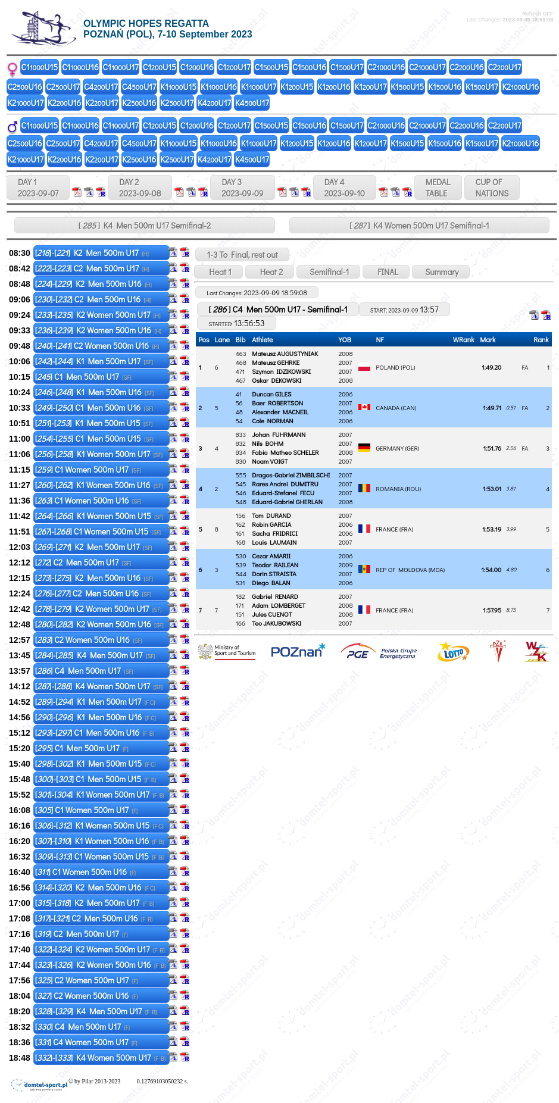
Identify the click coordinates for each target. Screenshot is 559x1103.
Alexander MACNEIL (280, 411)
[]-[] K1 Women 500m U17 (99, 454)
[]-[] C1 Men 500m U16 (94, 407)
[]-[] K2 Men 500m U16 (93, 283)
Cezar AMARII (271, 555)
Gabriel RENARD (275, 596)
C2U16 (386, 67)
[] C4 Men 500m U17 (84, 670)
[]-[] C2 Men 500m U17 (92, 268)
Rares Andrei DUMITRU (285, 483)
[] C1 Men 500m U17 (83, 376)
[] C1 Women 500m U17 (88, 469)
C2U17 (427, 67)
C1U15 (39, 67)
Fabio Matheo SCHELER (285, 452)
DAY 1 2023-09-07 (38, 187)
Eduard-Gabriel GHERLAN (287, 501)
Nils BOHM (267, 443)
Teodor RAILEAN (275, 564)
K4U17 (214, 102)
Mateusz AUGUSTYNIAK (285, 353)
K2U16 (520, 86)
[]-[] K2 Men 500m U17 (92, 252)
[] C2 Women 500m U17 (86, 980)
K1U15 (178, 86)
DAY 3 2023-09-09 (242, 187)
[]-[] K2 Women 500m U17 (98, 314)
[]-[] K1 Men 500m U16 (94, 392)
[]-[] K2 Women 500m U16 (98, 330)
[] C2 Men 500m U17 (83, 562)
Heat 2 (270, 271)
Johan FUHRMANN (278, 434)
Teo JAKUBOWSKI (276, 622)
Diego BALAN (271, 582)
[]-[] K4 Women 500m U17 (99, 686)
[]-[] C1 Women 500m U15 (98, 531)
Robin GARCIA (271, 524)
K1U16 (219, 86)
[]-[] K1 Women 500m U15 (99, 515)
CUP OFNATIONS (492, 187)
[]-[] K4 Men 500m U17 (95, 655)
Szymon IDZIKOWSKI (281, 371)
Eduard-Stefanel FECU (283, 492)
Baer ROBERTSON (277, 402)
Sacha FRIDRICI (274, 533)
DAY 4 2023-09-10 (344, 187)
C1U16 (80, 67)
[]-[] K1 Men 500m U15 (94, 423)
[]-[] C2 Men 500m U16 (93, 299)
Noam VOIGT (270, 461)
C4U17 (101, 86)
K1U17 (258, 86)
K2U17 (26, 102)
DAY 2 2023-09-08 (140, 187)
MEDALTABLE (438, 187)
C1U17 (121, 67)
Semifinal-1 (328, 271)
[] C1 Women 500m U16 (88, 500)
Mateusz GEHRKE (275, 362)
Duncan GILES (271, 393)
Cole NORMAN (272, 420)
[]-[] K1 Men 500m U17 (94, 361)
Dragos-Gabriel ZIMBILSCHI (291, 474)
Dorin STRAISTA (274, 573)
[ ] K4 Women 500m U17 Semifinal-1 (419, 225)
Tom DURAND (271, 515)
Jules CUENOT (272, 614)
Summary (440, 271)
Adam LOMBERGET (278, 605)
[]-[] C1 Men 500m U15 (94, 438)
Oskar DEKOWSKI (276, 380)
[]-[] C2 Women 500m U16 (97, 345)
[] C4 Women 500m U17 (86, 1042)
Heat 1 (218, 271)
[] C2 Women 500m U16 (88, 639)
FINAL (386, 271)
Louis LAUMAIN (274, 542)
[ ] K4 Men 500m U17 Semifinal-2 (145, 225)
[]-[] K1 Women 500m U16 (99, 484)
